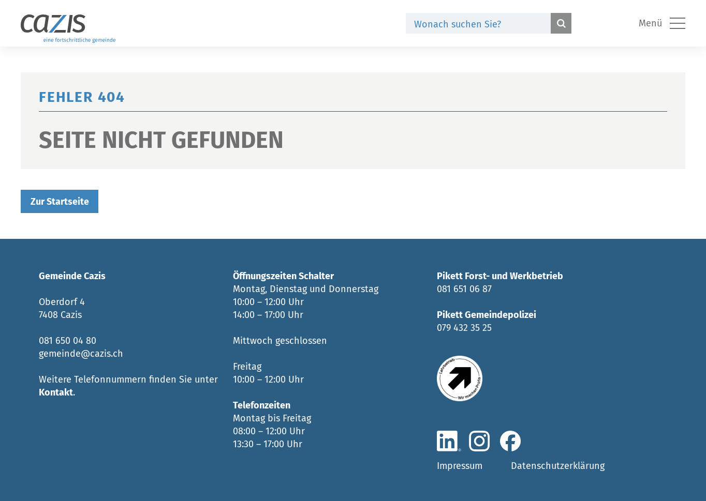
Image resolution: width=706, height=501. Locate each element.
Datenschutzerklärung (558, 466)
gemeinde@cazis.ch (81, 353)
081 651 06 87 (464, 289)
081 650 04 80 (67, 340)
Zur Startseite (60, 201)
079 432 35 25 (464, 327)
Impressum (459, 466)
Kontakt (56, 392)
